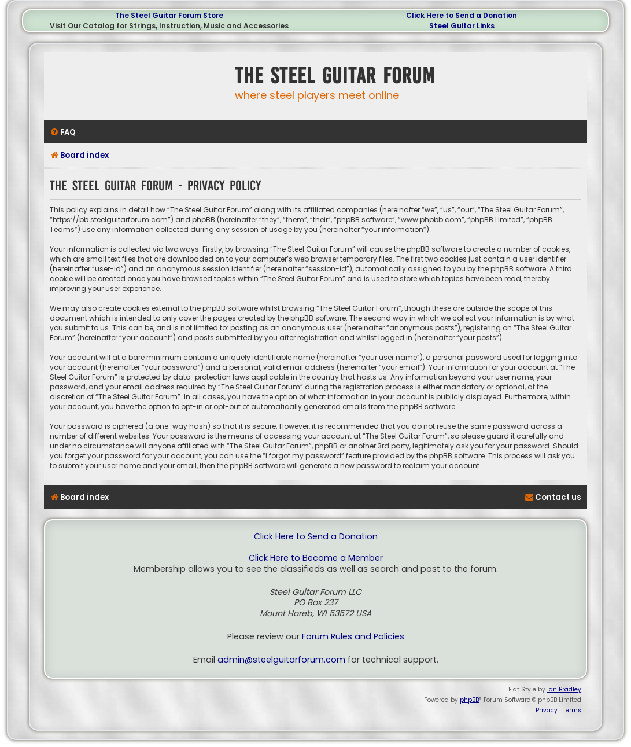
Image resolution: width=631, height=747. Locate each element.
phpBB (469, 700)
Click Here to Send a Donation (461, 15)
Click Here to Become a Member (316, 558)
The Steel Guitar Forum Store (169, 15)
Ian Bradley (564, 689)
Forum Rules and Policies (353, 636)
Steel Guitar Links (462, 26)
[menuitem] (63, 132)
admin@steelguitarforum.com (281, 659)
